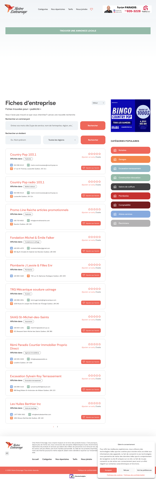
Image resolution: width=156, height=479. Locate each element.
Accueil (35, 459)
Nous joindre (81, 9)
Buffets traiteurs (30, 187)
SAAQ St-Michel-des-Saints (29, 317)
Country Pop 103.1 (23, 155)
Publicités (28, 159)
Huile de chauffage (31, 408)
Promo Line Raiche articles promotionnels (39, 210)
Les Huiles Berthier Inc (25, 404)
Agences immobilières (32, 353)
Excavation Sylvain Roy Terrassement (35, 376)
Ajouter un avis (88, 157)
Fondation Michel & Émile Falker (32, 238)
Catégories (43, 9)
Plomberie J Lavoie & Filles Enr (31, 265)
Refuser (126, 470)
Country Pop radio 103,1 (27, 182)
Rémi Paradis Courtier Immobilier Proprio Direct (38, 346)
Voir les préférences (144, 470)
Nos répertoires (58, 9)
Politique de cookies (115, 475)
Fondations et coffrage (32, 242)
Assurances (28, 321)
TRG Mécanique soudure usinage (33, 289)
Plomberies (28, 270)
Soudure (27, 294)
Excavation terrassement (33, 380)
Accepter (108, 470)
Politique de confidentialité (134, 475)
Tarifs (70, 9)
